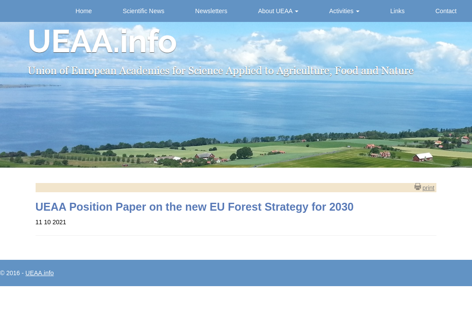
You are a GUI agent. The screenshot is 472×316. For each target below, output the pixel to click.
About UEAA (278, 10)
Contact (446, 10)
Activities (344, 10)
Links (397, 10)
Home (84, 10)
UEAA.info (39, 272)
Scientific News (143, 10)
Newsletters (211, 10)
